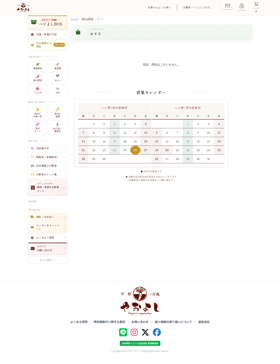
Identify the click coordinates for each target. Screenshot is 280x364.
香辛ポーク (37, 134)
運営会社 (204, 328)
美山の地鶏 (57, 119)
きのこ (57, 84)
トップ (74, 25)
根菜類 (57, 72)
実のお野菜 (87, 25)
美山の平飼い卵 (37, 119)
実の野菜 (37, 84)
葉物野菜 (37, 72)
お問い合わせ (140, 328)
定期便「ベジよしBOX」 (197, 7)
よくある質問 (79, 328)
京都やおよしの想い (159, 7)
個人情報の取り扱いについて (173, 328)
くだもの (37, 96)
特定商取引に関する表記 (109, 328)
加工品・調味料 (57, 134)
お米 (58, 96)
